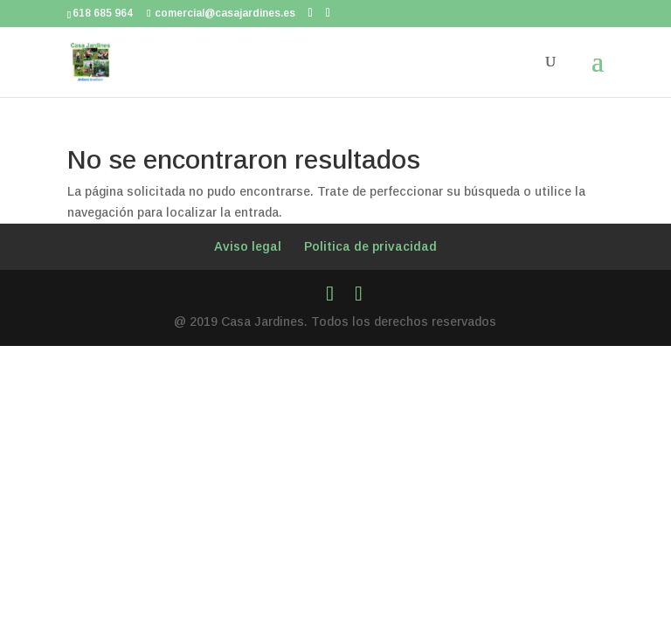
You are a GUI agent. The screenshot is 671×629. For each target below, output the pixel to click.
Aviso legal (247, 246)
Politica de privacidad (370, 246)
